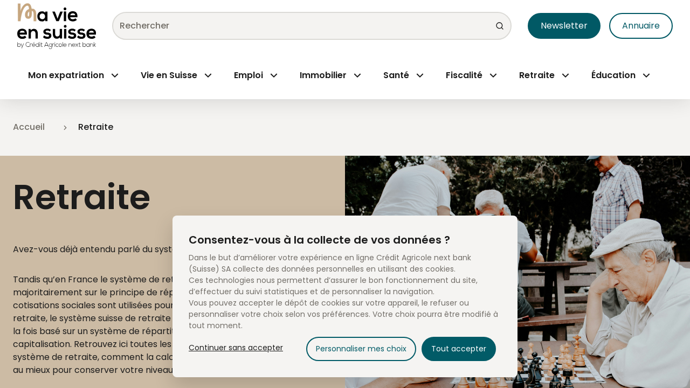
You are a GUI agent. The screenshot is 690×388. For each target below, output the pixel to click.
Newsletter (564, 25)
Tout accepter (458, 348)
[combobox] (307, 25)
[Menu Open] (73, 75)
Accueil (29, 127)
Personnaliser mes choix (361, 348)
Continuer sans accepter (236, 347)
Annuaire (641, 25)
